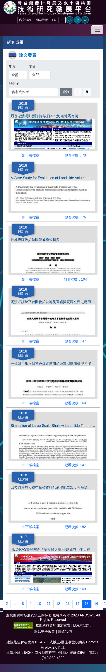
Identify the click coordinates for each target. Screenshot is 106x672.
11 (49, 604)
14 (77, 604)
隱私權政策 (82, 625)
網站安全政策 (44, 632)
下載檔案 (30, 155)
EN (54, 20)
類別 (32, 66)
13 (68, 604)
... (14, 604)
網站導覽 (42, 20)
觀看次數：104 (75, 279)
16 (96, 604)
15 (87, 604)
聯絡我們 (65, 632)
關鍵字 (14, 83)
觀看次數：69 (75, 588)
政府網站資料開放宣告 (53, 625)
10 (39, 604)
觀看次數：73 (75, 155)
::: (4, 38)
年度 (12, 66)
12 (58, 604)
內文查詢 (25, 20)
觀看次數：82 (75, 526)
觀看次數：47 (75, 341)
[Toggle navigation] (97, 29)
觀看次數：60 (75, 402)
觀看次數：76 (75, 217)
